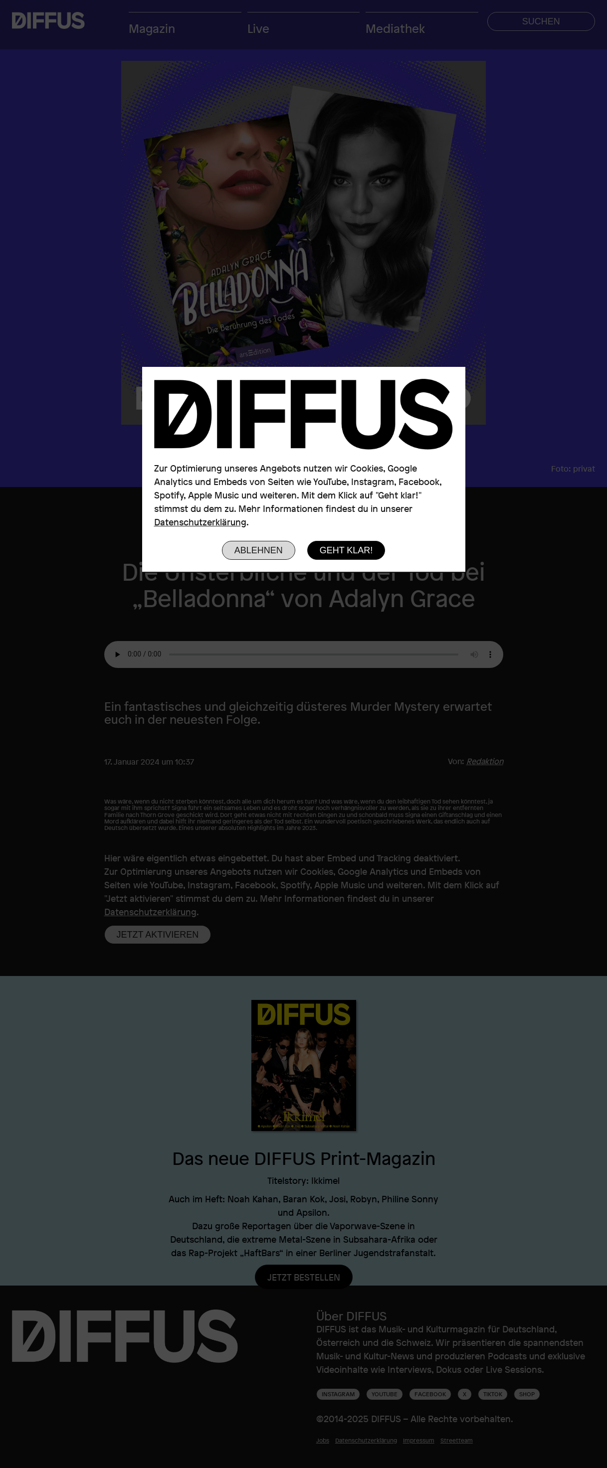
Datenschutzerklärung (200, 522)
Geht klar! (346, 550)
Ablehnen (258, 550)
